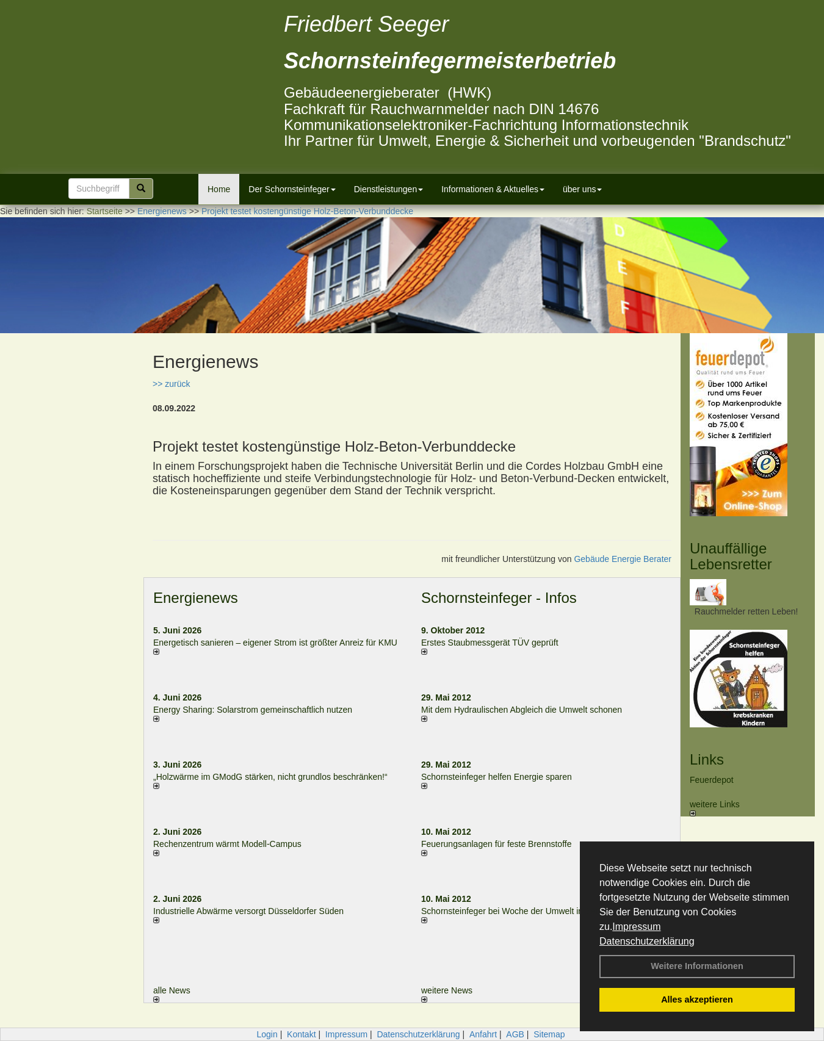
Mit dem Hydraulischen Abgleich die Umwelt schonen (521, 710)
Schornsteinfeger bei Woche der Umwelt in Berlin (514, 911)
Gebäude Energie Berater (622, 559)
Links (707, 759)
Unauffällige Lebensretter (731, 556)
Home (219, 189)
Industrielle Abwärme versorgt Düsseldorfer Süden (248, 911)
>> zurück (171, 384)
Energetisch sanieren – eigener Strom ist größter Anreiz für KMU (275, 642)
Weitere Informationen (697, 966)
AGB (515, 1034)
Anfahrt (483, 1034)
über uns (582, 189)
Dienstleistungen (389, 189)
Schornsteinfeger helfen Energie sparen (496, 777)
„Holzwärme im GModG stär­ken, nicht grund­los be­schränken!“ (270, 777)
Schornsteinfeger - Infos (499, 597)
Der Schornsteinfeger (291, 189)
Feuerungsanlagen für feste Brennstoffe (496, 844)
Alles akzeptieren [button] (697, 999)
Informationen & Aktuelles (492, 189)
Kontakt (301, 1034)
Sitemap (549, 1034)
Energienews (195, 597)
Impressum (636, 926)
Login (266, 1034)
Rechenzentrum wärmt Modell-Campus (227, 844)
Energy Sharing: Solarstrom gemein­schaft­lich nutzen (252, 710)
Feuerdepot (712, 780)
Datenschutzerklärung (647, 941)
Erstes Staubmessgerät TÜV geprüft (489, 642)
